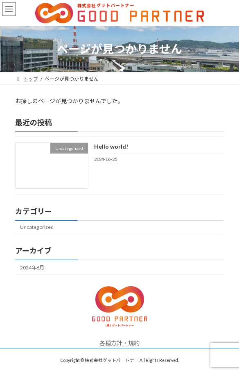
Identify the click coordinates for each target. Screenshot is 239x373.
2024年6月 (32, 267)
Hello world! (111, 146)
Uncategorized (37, 227)
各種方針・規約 (119, 342)
